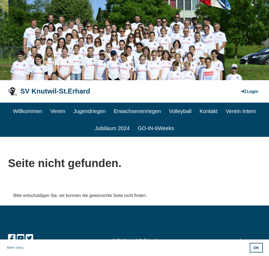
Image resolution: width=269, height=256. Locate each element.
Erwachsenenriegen (137, 111)
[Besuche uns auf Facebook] (11, 238)
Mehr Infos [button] (15, 248)
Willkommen (27, 111)
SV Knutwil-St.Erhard (55, 91)
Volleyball (180, 111)
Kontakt (209, 111)
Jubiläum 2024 (112, 128)
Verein (57, 111)
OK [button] (256, 248)
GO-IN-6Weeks (156, 128)
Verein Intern (241, 111)
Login (249, 91)
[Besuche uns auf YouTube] (20, 238)
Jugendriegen (89, 111)
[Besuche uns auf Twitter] (29, 238)
